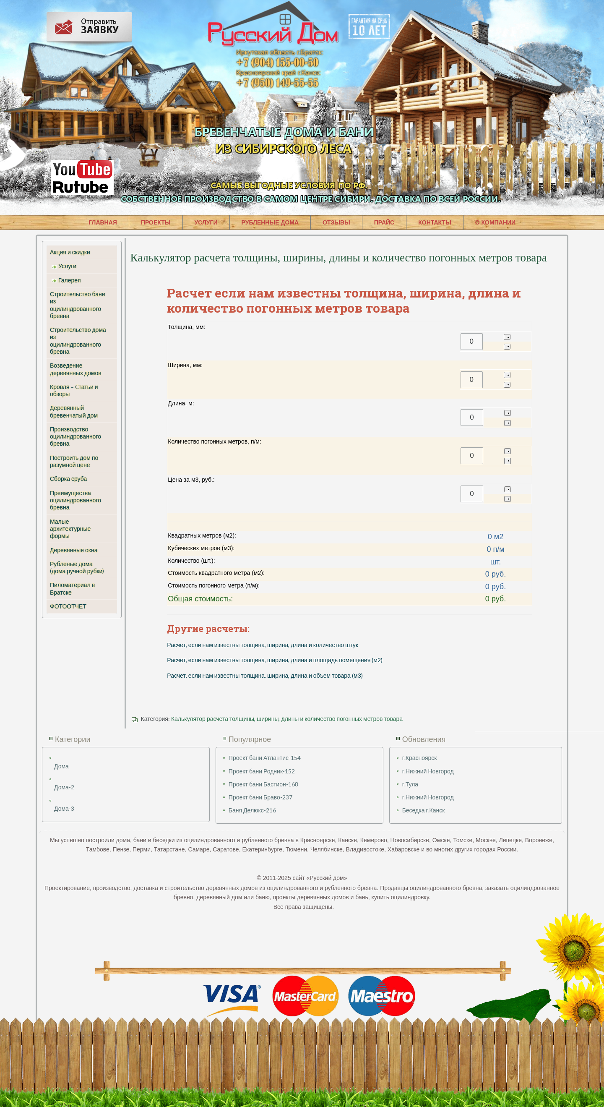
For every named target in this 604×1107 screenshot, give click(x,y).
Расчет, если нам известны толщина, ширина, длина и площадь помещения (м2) (275, 659)
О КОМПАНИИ (495, 222)
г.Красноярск (419, 757)
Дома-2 (64, 787)
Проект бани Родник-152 (262, 771)
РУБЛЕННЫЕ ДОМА (270, 222)
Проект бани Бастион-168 (263, 784)
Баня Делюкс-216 (252, 810)
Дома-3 (64, 808)
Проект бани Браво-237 (260, 797)
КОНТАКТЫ (434, 222)
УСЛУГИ (206, 222)
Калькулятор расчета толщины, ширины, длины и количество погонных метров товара (287, 718)
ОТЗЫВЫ (336, 222)
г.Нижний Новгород (428, 771)
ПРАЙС (384, 222)
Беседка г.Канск (423, 810)
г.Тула (410, 784)
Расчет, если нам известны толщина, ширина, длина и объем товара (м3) (264, 675)
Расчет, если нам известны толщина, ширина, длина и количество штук (262, 644)
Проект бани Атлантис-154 (265, 757)
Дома (61, 766)
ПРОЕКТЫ (156, 222)
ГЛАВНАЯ (103, 222)
